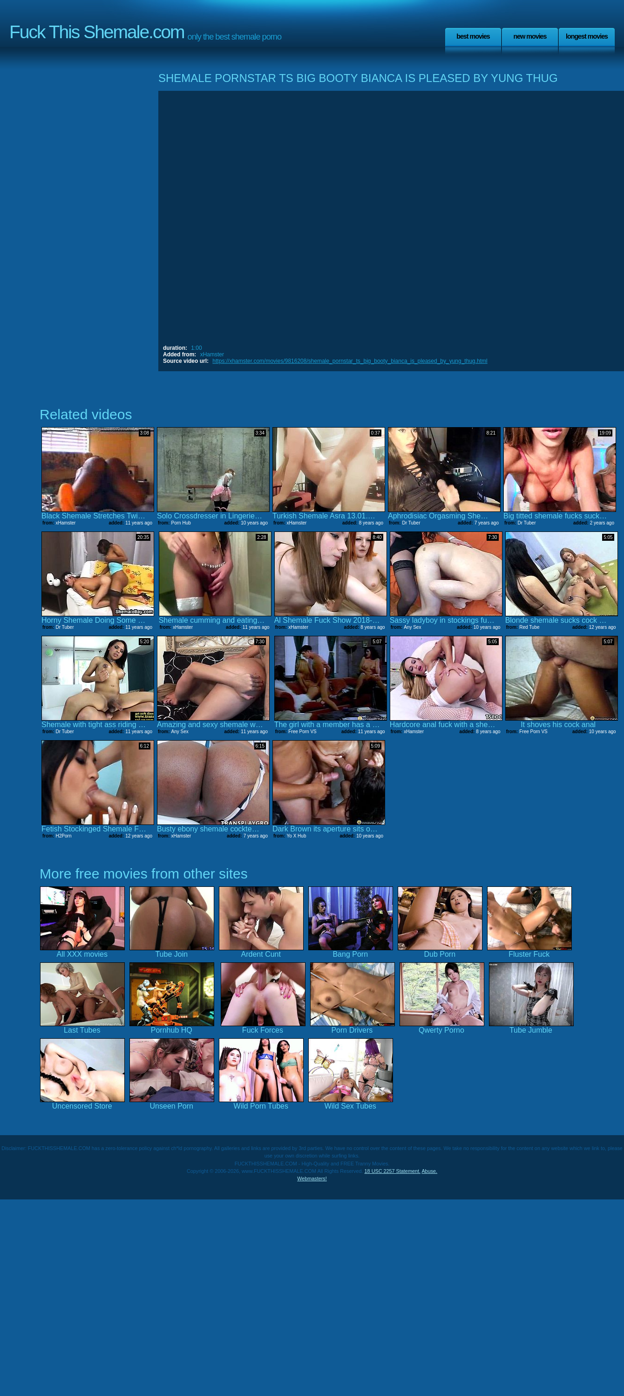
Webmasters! (312, 1178)
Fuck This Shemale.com (96, 32)
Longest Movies (587, 36)
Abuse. (429, 1171)
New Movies (529, 36)
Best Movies (473, 36)
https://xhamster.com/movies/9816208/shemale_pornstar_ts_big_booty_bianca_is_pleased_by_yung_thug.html (349, 361)
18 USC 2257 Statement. (393, 1171)
